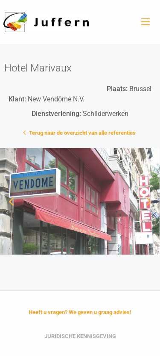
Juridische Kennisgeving (80, 336)
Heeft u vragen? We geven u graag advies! (80, 312)
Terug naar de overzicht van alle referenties (80, 132)
